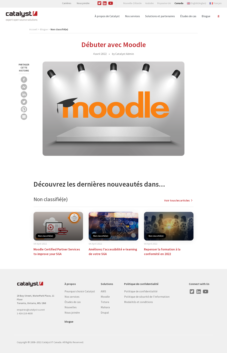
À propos (70, 284)
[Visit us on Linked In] (104, 2)
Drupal (105, 312)
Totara (105, 302)
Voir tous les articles (178, 200)
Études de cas (188, 16)
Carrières (66, 3)
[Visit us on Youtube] (110, 2)
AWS (103, 291)
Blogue (206, 16)
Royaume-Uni (164, 3)
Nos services (132, 16)
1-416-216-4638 (25, 313)
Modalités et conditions (138, 302)
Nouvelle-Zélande (132, 3)
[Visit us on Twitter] (99, 2)
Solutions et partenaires (160, 16)
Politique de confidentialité (141, 284)
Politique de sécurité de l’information (147, 296)
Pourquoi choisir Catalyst (80, 291)
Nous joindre (83, 3)
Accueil (33, 29)
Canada (179, 3)
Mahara (105, 307)
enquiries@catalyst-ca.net (31, 309)
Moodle (105, 296)
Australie (149, 3)
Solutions (107, 284)
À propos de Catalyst (107, 16)
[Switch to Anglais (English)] (196, 3)
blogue (69, 321)
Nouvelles (71, 307)
